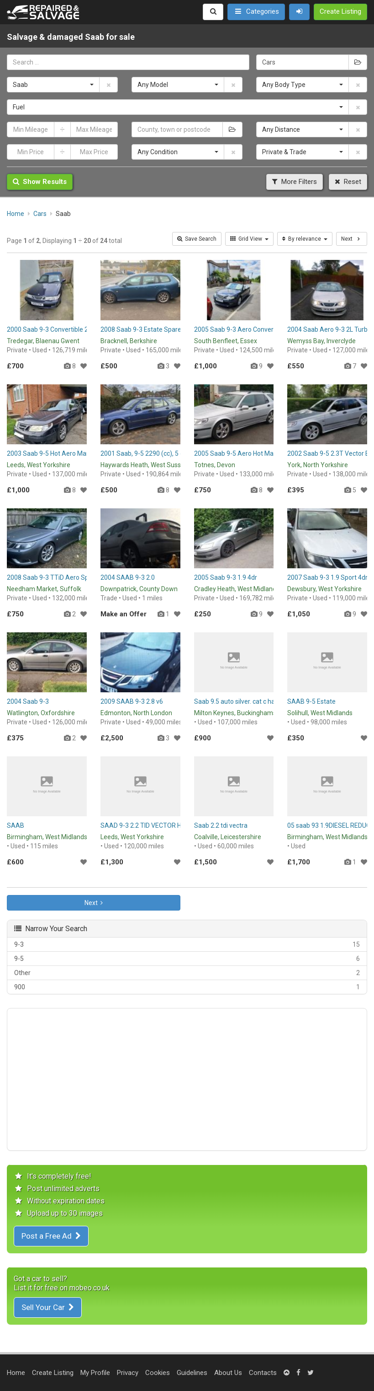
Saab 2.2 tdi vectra (221, 825)
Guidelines (192, 1373)
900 (187, 987)
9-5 (187, 958)
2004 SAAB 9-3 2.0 (127, 577)
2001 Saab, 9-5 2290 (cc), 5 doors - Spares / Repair (173, 453)
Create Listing (53, 1373)
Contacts (263, 1373)
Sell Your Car (47, 1307)
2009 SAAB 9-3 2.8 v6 (131, 701)
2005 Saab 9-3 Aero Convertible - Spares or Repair (266, 329)
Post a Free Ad (51, 1235)
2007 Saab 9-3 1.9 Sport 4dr (327, 577)
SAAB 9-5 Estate (311, 701)
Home (16, 1373)
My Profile (95, 1373)
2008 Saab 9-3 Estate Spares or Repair (156, 329)
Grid (249, 239)
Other (187, 972)
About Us (228, 1373)
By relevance (304, 239)
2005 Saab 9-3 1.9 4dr (225, 577)
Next (93, 902)
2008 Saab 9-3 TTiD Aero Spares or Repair (68, 577)
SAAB (15, 825)
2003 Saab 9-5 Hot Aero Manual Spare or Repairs (77, 453)
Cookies (157, 1373)
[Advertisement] (187, 1079)
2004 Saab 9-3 (28, 701)
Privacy (127, 1373)
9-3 (187, 944)
